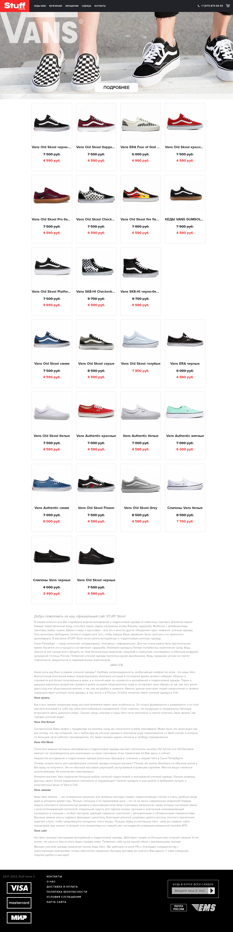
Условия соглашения (64, 897)
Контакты (100, 6)
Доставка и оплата (62, 886)
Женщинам (71, 6)
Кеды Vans (40, 6)
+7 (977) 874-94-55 (212, 5)
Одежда (86, 6)
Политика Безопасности (67, 891)
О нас (51, 881)
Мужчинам (55, 6)
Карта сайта (56, 902)
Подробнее (116, 87)
